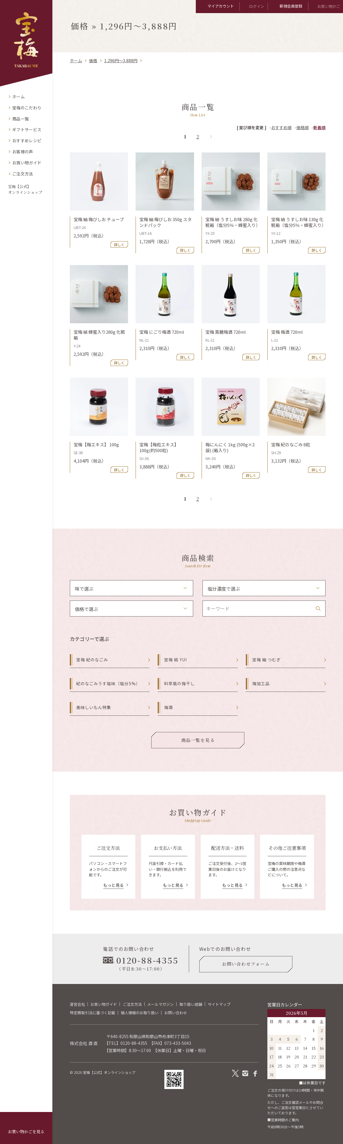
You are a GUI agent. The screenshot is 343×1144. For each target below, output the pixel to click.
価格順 (302, 127)
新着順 (319, 127)
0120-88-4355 (133, 1043)
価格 (93, 60)
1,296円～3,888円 (120, 60)
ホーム (76, 60)
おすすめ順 (281, 127)
